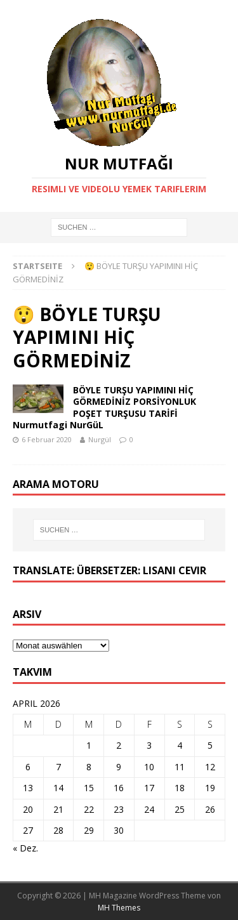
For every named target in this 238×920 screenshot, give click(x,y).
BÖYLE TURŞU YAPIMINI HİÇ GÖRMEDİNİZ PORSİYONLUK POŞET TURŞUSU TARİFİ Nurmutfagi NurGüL (104, 407)
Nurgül (99, 439)
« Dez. (25, 848)
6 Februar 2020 (47, 439)
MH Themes (119, 907)
